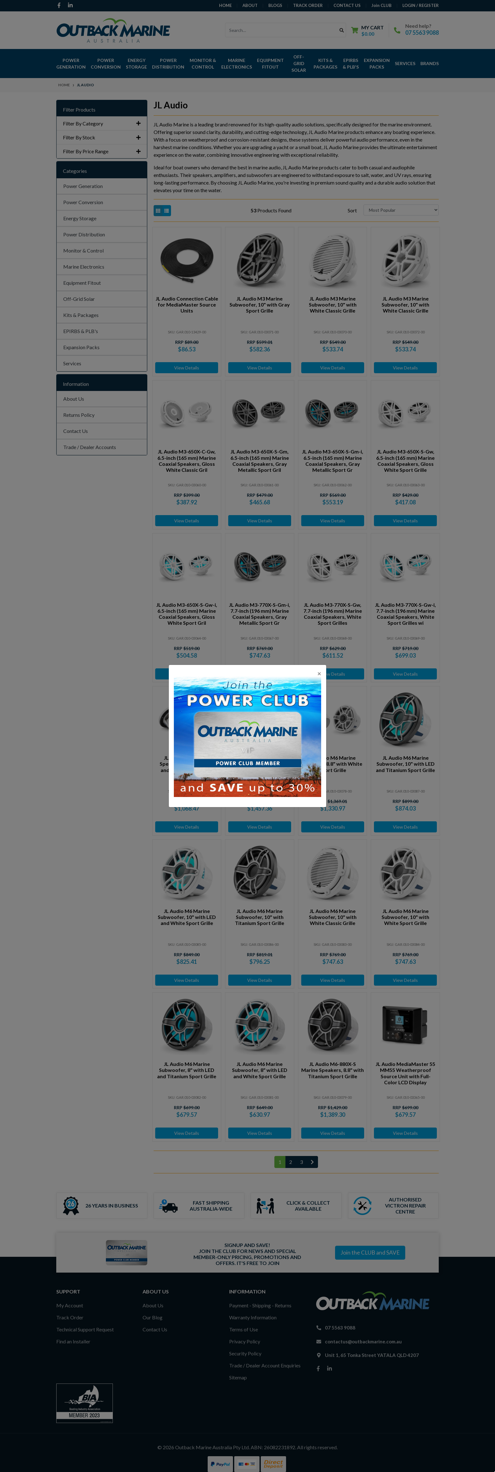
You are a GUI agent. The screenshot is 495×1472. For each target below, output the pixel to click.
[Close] (319, 673)
